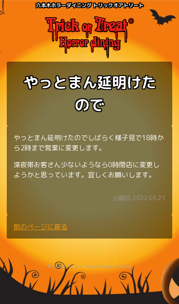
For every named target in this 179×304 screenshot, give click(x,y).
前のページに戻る (41, 226)
